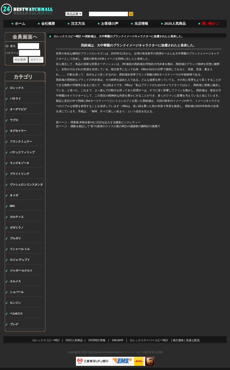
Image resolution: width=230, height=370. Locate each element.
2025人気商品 (175, 23)
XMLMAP (118, 340)
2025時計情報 (96, 340)
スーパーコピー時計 (136, 352)
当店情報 (141, 23)
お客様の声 (109, 23)
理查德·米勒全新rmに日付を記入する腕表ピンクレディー (105, 122)
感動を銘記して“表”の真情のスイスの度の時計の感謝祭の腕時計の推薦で (115, 126)
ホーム (20, 23)
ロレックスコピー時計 (67, 36)
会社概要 (48, 23)
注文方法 (78, 23)
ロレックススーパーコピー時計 (149, 340)
